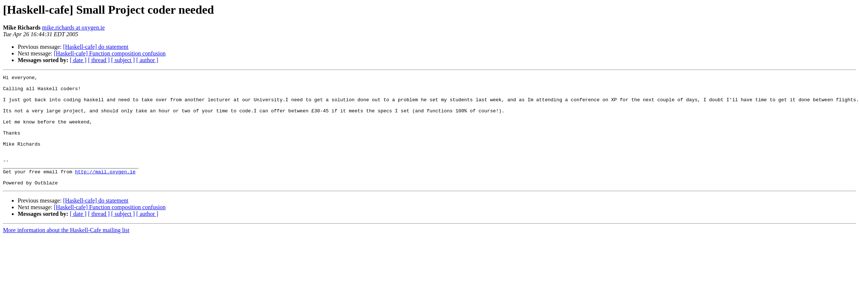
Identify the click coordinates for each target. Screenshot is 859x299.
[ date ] (78, 60)
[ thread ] (99, 60)
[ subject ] (123, 60)
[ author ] (147, 60)
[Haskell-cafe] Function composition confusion (110, 53)
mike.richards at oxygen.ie (73, 27)
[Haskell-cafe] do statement (96, 47)
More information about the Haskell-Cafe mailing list (66, 252)
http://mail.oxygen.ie (105, 191)
